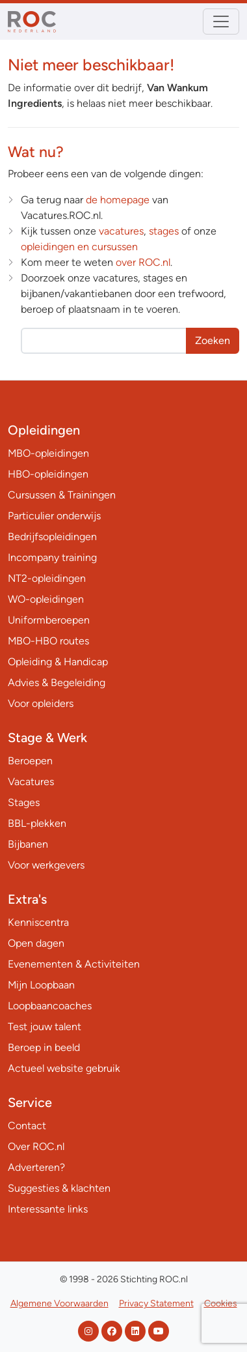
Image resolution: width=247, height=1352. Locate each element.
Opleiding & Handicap (58, 661)
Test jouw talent (44, 1026)
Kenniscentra (38, 922)
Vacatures (31, 781)
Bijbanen (28, 844)
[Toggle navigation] (221, 21)
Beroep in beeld (44, 1047)
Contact (27, 1125)
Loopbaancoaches (50, 1006)
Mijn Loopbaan (41, 985)
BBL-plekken (37, 823)
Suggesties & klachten (59, 1188)
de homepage (118, 200)
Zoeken (212, 340)
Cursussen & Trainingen (62, 495)
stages (164, 231)
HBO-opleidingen (48, 474)
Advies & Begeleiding (56, 682)
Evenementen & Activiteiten (74, 964)
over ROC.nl (143, 262)
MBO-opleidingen (48, 453)
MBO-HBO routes (48, 641)
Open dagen (36, 943)
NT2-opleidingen (47, 578)
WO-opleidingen (46, 599)
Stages (24, 802)
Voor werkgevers (46, 865)
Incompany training (52, 557)
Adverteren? (36, 1167)
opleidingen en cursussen (79, 246)
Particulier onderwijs (54, 516)
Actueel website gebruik (64, 1068)
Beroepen (30, 761)
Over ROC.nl (36, 1146)
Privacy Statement (156, 1303)
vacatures (121, 231)
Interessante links (48, 1209)
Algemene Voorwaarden (59, 1303)
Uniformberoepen (49, 620)
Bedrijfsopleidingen (52, 536)
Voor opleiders (40, 703)
